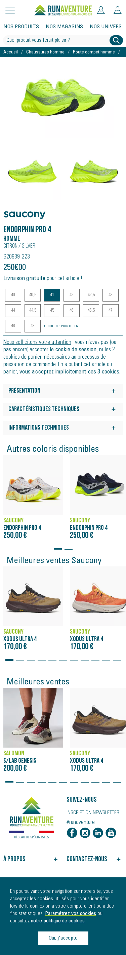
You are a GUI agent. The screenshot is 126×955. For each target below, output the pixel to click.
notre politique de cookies (58, 921)
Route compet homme (94, 52)
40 (13, 295)
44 (13, 310)
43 (111, 295)
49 (33, 326)
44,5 (32, 310)
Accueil (10, 52)
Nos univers (106, 27)
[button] (58, 546)
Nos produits (21, 27)
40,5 (32, 295)
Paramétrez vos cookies (70, 913)
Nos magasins (64, 27)
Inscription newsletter (93, 812)
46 (72, 310)
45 (52, 310)
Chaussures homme (45, 52)
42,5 (91, 295)
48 (13, 326)
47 (111, 310)
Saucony (16, 211)
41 (52, 295)
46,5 (91, 310)
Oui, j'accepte (63, 938)
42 (72, 295)
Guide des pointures (61, 326)
